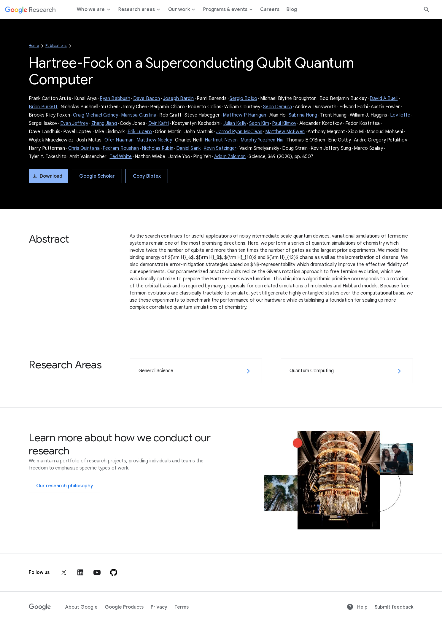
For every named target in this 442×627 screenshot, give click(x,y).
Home (34, 45)
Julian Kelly (234, 123)
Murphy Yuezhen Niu (262, 140)
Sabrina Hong (303, 115)
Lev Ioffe (400, 115)
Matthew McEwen (284, 132)
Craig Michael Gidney (95, 115)
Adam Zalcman (230, 157)
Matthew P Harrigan (244, 115)
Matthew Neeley (154, 140)
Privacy (159, 607)
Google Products (124, 607)
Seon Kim (259, 123)
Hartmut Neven (221, 140)
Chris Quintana (84, 148)
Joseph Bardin (178, 98)
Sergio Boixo (243, 98)
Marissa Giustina (139, 115)
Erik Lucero (140, 132)
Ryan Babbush (115, 98)
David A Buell (384, 98)
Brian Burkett (43, 107)
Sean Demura (277, 107)
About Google (81, 607)
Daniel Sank (188, 148)
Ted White (120, 157)
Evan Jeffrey (74, 123)
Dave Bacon (146, 98)
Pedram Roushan (121, 148)
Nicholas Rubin (157, 148)
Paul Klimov (284, 123)
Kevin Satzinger (220, 148)
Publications (55, 45)
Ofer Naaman (118, 140)
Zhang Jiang (104, 123)
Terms (181, 607)
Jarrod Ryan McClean (239, 132)
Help (357, 607)
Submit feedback (394, 607)
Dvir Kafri (158, 123)
